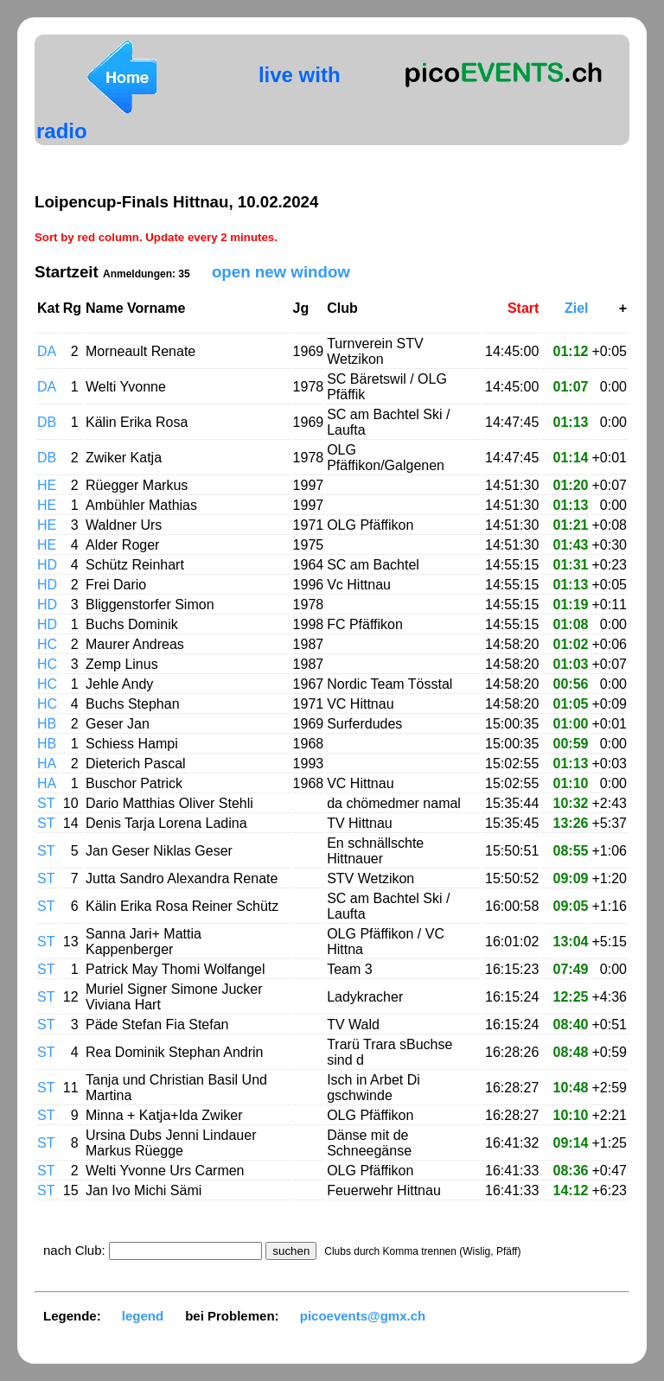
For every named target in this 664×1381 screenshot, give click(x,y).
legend (142, 1315)
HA (46, 763)
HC (47, 644)
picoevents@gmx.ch (363, 1315)
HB (46, 723)
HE (46, 485)
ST (45, 803)
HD (47, 564)
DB (46, 422)
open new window (281, 272)
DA (46, 351)
